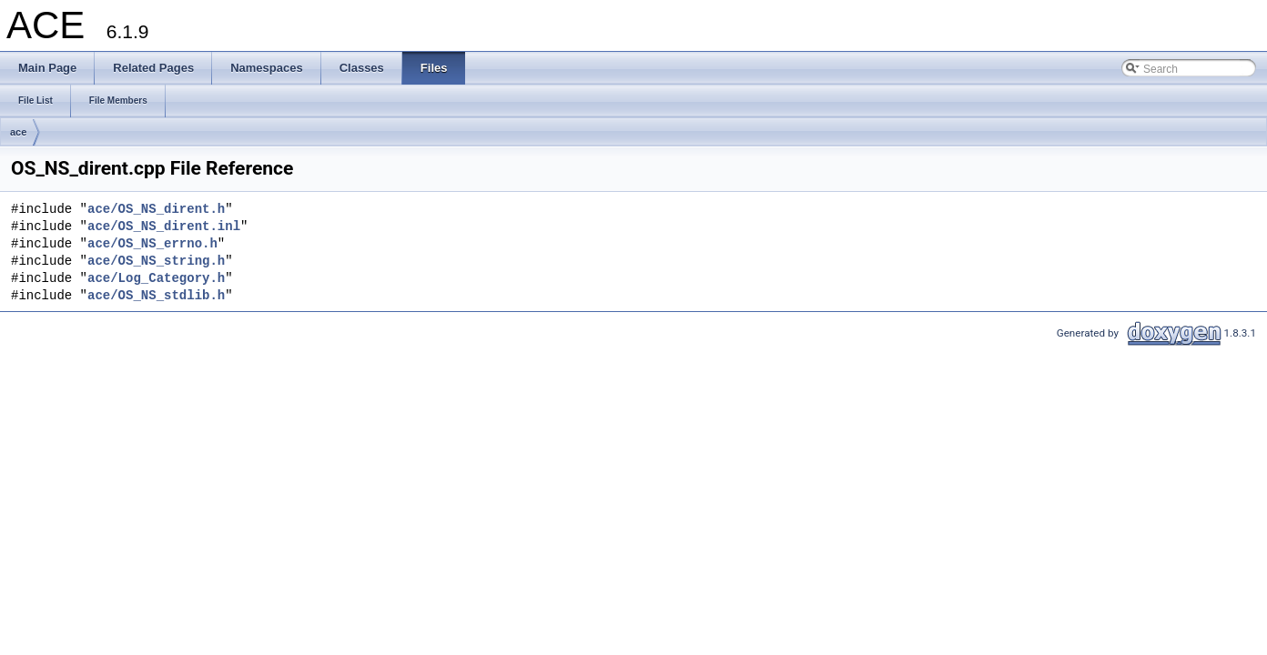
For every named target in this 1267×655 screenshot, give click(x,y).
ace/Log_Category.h (156, 278)
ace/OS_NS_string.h (156, 261)
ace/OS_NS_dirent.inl (163, 227)
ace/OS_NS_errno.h (152, 244)
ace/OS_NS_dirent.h (156, 209)
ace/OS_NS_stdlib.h (156, 296)
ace (18, 131)
